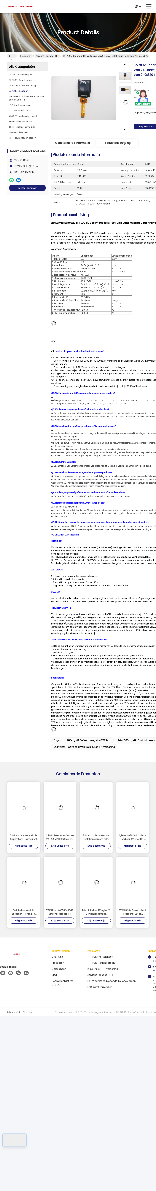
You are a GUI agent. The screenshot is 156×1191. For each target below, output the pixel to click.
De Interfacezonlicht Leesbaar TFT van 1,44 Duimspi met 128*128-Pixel (23, 912)
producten (58, 963)
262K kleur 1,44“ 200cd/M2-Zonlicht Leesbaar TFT (60, 912)
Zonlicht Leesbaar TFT (47, 56)
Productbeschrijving (117, 143)
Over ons (57, 957)
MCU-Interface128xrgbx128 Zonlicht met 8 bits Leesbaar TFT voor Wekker (96, 912)
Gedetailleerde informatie (72, 143)
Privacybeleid (14, 1012)
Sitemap (27, 1012)
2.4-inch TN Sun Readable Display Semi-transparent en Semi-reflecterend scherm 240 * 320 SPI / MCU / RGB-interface (23, 837)
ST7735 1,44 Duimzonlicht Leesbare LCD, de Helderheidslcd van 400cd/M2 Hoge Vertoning (132, 912)
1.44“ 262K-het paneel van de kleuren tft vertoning (84, 747)
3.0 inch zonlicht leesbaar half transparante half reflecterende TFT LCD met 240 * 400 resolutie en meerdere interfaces (96, 837)
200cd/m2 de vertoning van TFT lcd (88, 740)
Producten (25, 56)
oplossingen (59, 969)
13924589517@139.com (27, 166)
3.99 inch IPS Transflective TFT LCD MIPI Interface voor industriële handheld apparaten (60, 837)
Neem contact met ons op (63, 982)
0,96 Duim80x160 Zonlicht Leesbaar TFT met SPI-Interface (132, 837)
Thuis (11, 56)
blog (54, 975)
